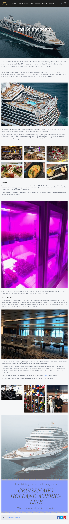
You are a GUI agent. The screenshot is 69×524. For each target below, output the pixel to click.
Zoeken (65, 3)
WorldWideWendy (4, 2)
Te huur (51, 3)
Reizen (14, 3)
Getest (12, 517)
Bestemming (18, 517)
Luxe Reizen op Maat (41, 3)
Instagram (46, 375)
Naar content (34, 49)
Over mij (20, 3)
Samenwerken (28, 3)
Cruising (7, 517)
